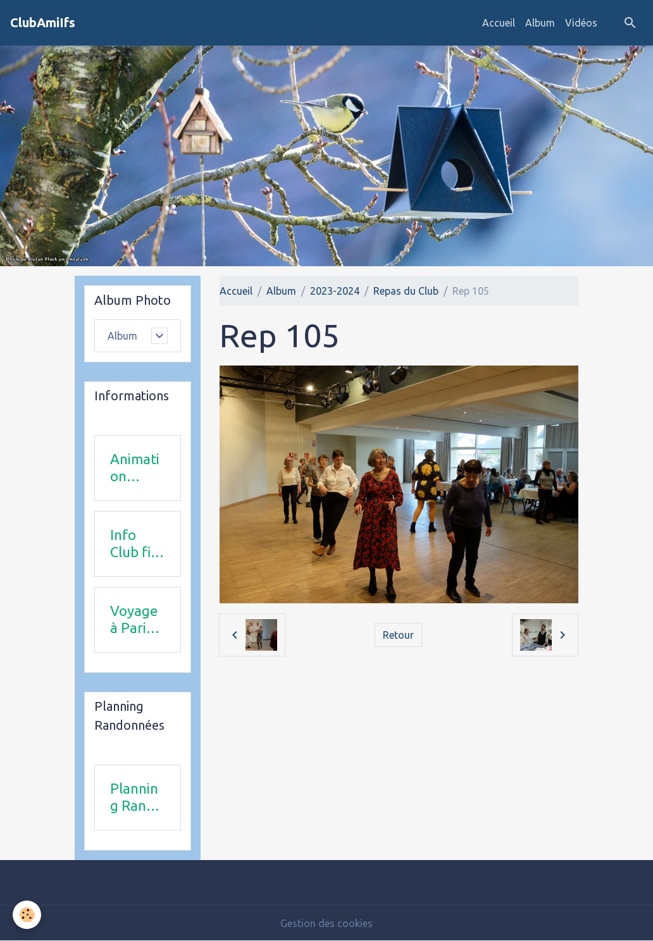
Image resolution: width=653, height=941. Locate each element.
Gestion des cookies (326, 923)
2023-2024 (334, 291)
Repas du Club (405, 291)
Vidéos (581, 22)
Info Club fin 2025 (134, 544)
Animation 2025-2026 (134, 468)
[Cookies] (27, 915)
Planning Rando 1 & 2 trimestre (136, 797)
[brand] (42, 22)
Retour (398, 635)
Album (540, 22)
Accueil (498, 22)
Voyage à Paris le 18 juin (134, 620)
